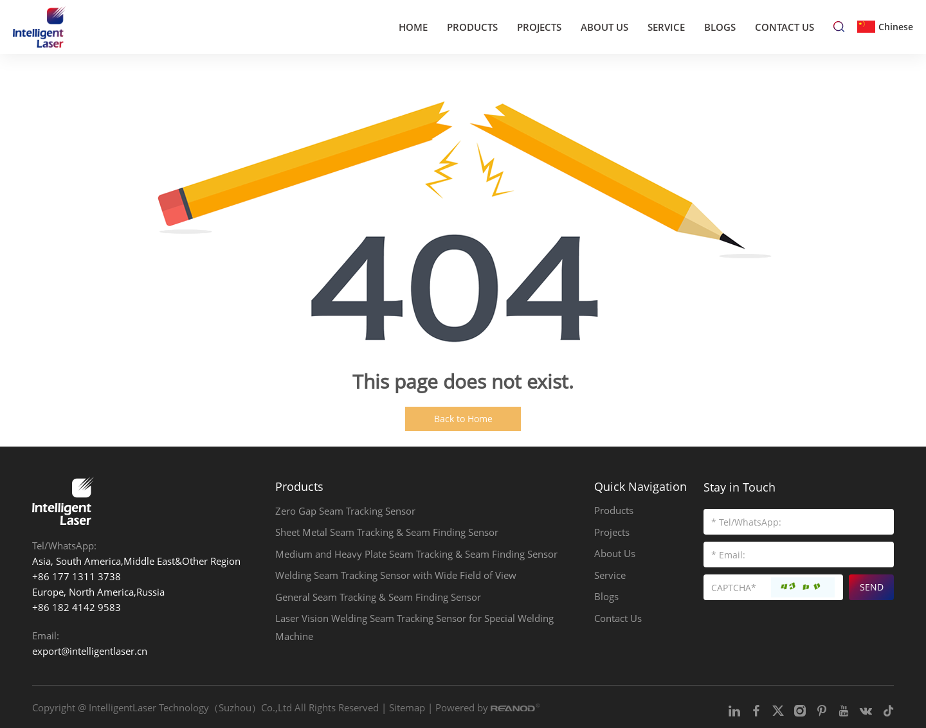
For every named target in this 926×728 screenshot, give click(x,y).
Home (413, 26)
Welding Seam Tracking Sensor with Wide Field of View (395, 577)
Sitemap (407, 706)
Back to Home (463, 419)
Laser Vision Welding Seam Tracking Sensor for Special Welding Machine (414, 629)
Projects (539, 26)
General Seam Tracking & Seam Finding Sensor (378, 598)
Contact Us (784, 26)
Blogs (720, 26)
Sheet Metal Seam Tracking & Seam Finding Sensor (386, 533)
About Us (604, 26)
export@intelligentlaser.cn (89, 650)
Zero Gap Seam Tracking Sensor (345, 511)
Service (666, 26)
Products (472, 26)
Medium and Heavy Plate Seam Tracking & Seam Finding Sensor (416, 555)
